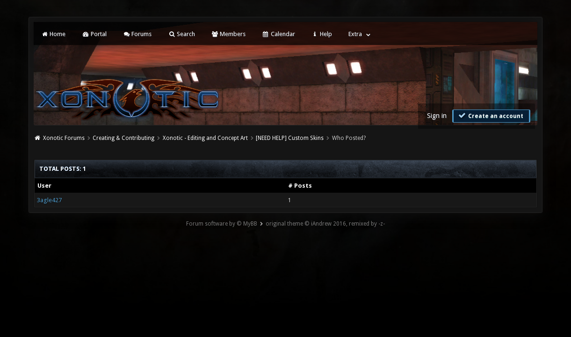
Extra (355, 33)
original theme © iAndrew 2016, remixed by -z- (325, 223)
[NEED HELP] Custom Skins (290, 138)
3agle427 (49, 200)
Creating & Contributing (123, 138)
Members (228, 33)
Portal (94, 33)
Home (53, 33)
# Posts (300, 185)
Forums (137, 33)
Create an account (490, 115)
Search (181, 33)
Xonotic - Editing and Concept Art (205, 138)
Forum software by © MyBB (221, 223)
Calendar (278, 33)
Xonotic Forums (64, 138)
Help (321, 33)
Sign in (437, 115)
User (44, 185)
